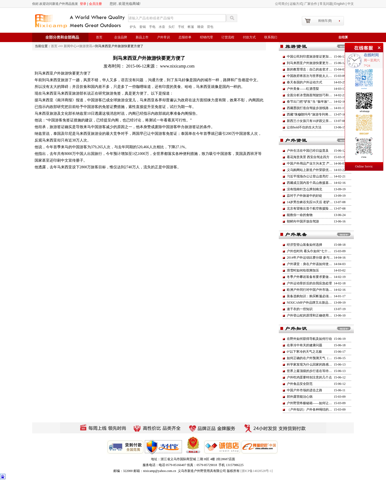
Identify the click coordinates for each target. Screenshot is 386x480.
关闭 (378, 47)
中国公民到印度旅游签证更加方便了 (312, 56)
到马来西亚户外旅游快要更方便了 (311, 63)
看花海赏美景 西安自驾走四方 (308, 157)
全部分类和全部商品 (62, 37)
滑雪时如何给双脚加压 (303, 270)
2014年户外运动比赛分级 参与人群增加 (314, 257)
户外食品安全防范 (300, 384)
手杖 (181, 27)
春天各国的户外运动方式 (304, 82)
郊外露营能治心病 (300, 397)
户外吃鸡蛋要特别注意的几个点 (309, 377)
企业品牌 (120, 37)
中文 (350, 4)
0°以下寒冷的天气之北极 (304, 352)
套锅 (142, 27)
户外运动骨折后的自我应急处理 (309, 283)
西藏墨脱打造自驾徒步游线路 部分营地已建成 (319, 108)
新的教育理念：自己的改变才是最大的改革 (317, 69)
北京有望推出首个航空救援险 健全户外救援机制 (321, 208)
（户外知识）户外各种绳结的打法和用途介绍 (319, 409)
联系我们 (270, 37)
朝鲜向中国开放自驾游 (303, 221)
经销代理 (206, 37)
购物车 (325, 21)
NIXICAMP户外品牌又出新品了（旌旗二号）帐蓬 (322, 302)
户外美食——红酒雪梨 (303, 89)
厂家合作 (311, 4)
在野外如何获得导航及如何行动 (309, 339)
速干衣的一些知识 (300, 309)
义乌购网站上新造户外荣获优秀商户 (312, 170)
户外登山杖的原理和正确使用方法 (311, 315)
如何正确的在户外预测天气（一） (311, 358)
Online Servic (364, 166)
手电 (152, 27)
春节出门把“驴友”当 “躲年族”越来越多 (314, 101)
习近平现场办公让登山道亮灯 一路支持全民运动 (321, 176)
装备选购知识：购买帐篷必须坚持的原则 (316, 296)
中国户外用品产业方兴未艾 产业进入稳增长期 (319, 163)
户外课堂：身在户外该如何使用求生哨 (314, 264)
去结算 (343, 37)
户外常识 (163, 37)
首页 (99, 37)
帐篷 (191, 27)
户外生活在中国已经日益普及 (308, 150)
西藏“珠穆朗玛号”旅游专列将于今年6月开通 (318, 114)
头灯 (171, 27)
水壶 (162, 27)
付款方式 (249, 37)
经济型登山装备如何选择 (304, 245)
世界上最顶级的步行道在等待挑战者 (312, 371)
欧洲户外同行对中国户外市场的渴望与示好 (317, 290)
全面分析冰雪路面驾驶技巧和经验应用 (314, 95)
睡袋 (200, 27)
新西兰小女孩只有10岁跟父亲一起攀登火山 (317, 121)
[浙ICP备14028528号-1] (256, 471)
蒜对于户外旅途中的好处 (304, 196)
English (340, 4)
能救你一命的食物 (300, 215)
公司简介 (281, 4)
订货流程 (227, 37)
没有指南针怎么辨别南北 (304, 189)
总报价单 (185, 37)
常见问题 (326, 4)
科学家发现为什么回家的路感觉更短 (312, 364)
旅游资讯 (85, 46)
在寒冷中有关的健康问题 (304, 345)
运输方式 (296, 4)
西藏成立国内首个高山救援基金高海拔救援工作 (320, 183)
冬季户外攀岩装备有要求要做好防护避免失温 (319, 277)
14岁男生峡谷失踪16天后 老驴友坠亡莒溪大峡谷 (321, 202)
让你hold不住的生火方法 (304, 127)
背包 (210, 27)
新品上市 (142, 37)
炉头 (133, 27)
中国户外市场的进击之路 (304, 390)
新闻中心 (70, 46)
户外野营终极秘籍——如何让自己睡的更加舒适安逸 (324, 403)
